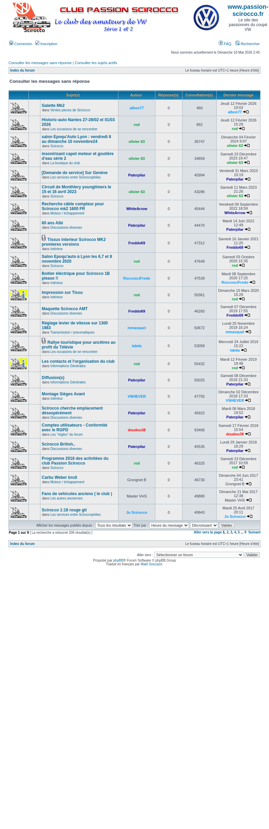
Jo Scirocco (136, 512)
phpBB (118, 560)
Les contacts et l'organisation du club (78, 361)
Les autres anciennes (66, 498)
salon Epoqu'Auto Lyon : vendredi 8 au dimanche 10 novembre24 (76, 139)
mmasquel (137, 328)
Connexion (20, 44)
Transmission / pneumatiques (72, 332)
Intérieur (56, 249)
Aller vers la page (208, 532)
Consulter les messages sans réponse (40, 63)
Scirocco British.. (58, 444)
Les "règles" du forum (66, 434)
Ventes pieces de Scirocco (70, 110)
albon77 (137, 108)
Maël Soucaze (151, 564)
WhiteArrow (136, 209)
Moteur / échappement (67, 213)
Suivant (254, 532)
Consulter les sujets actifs (96, 63)
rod (137, 125)
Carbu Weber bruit (59, 477)
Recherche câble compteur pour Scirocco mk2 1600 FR (73, 206)
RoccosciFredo (136, 278)
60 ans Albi (52, 223)
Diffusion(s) (53, 377)
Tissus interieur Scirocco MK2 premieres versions (74, 242)
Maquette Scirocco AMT (65, 308)
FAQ (225, 44)
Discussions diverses (66, 227)
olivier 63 (137, 141)
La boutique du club (65, 163)
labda (137, 346)
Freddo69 (136, 243)
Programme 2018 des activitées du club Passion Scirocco (75, 461)
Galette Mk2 (53, 105)
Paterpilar (137, 175)
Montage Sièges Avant (63, 394)
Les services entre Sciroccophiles (75, 177)
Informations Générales (67, 366)
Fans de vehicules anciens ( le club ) (77, 493)
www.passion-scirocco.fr (248, 10)
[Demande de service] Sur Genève (75, 172)
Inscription (46, 44)
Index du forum (22, 70)
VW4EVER (137, 396)
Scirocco (56, 146)
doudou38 (137, 430)
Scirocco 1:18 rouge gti (64, 510)
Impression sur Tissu (62, 292)
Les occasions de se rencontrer (73, 129)
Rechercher (247, 44)
